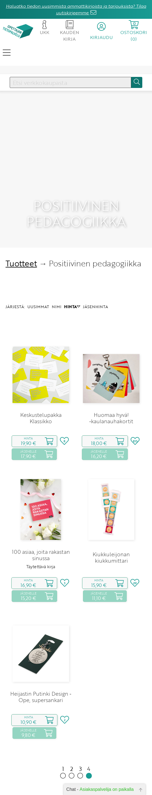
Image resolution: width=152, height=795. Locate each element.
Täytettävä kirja (40, 541)
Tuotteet (21, 238)
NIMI (56, 281)
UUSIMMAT (38, 281)
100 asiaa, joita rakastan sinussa (41, 529)
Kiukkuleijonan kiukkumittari (111, 532)
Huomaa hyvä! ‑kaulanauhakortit (111, 392)
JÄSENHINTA (95, 281)
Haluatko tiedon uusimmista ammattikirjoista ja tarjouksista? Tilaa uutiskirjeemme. (76, 9)
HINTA (72, 281)
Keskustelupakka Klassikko (41, 392)
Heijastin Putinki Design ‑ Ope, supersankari (40, 671)
